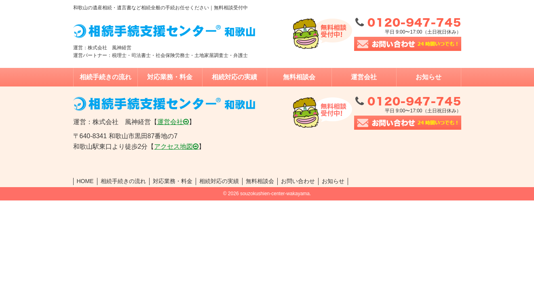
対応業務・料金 (169, 77)
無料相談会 (299, 77)
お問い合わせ (298, 181)
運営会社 (364, 77)
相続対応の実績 (234, 77)
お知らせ (428, 77)
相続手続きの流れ (105, 77)
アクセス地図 (173, 146)
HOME (85, 181)
